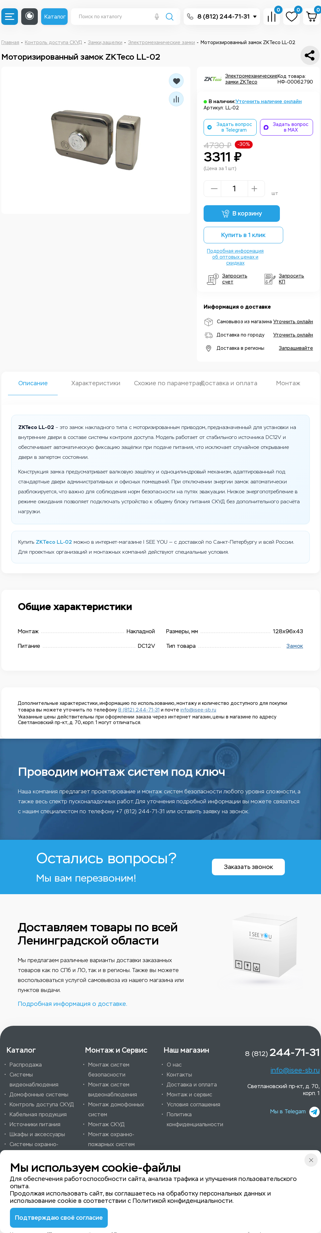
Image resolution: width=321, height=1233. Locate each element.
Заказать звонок (248, 867)
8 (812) (282, 1052)
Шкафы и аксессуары (37, 1134)
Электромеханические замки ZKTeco (251, 79)
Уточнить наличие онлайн (268, 101)
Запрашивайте (296, 348)
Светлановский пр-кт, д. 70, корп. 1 (283, 1089)
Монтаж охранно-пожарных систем (111, 1139)
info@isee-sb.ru (198, 710)
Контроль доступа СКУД (42, 1104)
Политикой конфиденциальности (182, 1200)
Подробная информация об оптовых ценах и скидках (235, 257)
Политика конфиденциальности (195, 1119)
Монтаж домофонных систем (116, 1109)
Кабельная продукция (38, 1114)
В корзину (242, 213)
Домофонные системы (39, 1094)
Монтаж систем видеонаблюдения (112, 1089)
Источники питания (35, 1124)
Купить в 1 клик (243, 235)
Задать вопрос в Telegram (229, 127)
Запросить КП (284, 279)
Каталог (55, 17)
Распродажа (26, 1065)
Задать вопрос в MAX (286, 127)
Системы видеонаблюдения (34, 1080)
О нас (174, 1065)
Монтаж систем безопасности (108, 1070)
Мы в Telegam (295, 1111)
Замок (295, 646)
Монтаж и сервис (189, 1094)
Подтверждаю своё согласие (59, 1217)
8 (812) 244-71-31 (223, 16)
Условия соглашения (193, 1104)
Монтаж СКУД (106, 1124)
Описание (33, 383)
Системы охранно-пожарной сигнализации (41, 1149)
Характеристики (95, 383)
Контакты (179, 1075)
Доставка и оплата (225, 383)
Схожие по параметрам (160, 383)
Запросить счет (227, 279)
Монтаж (288, 383)
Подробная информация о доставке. (72, 1004)
